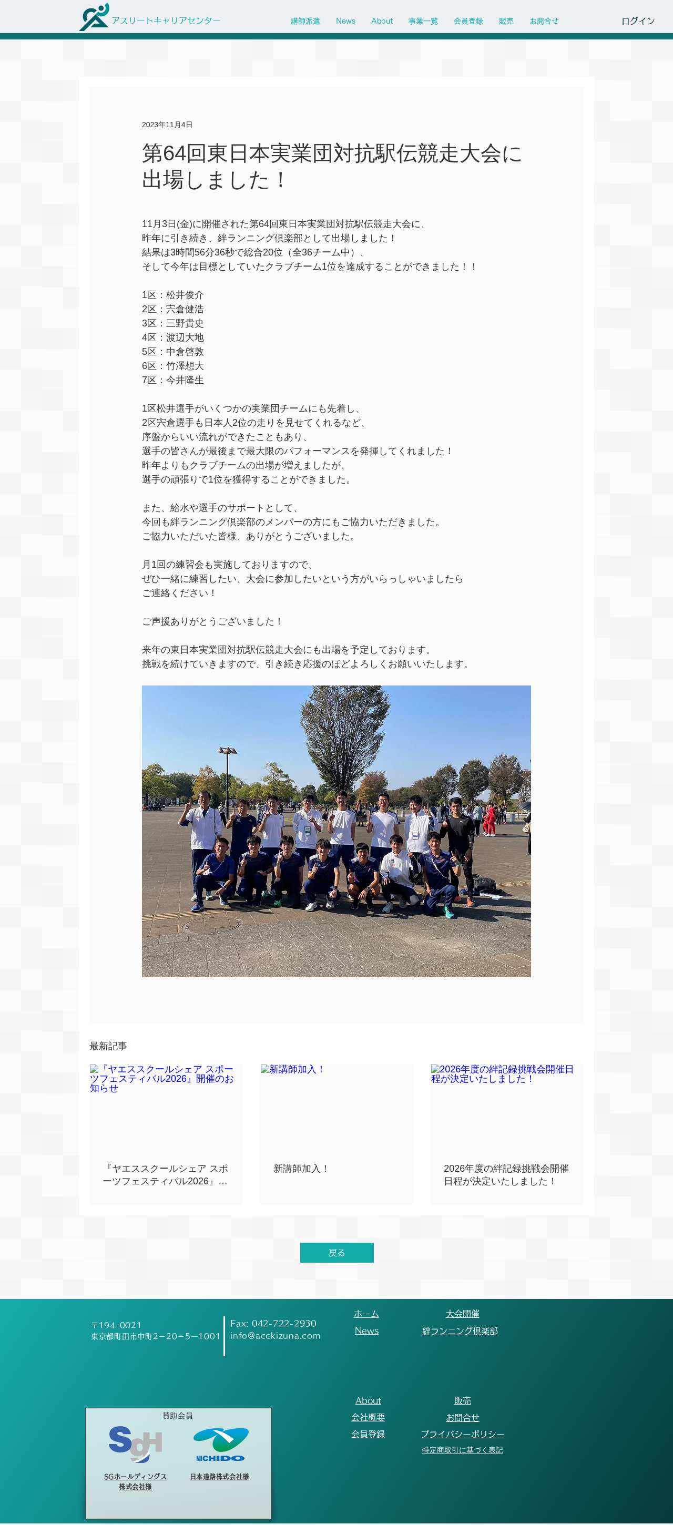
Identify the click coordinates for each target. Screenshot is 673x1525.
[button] (423, 21)
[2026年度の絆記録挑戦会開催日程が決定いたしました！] (507, 1107)
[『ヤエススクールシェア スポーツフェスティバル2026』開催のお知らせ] (166, 1107)
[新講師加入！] (337, 1107)
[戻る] (337, 1252)
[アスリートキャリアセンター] (166, 20)
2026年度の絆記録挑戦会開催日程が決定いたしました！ (506, 1174)
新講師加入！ (301, 1168)
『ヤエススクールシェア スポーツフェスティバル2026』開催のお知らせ (165, 1175)
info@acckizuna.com (275, 1335)
